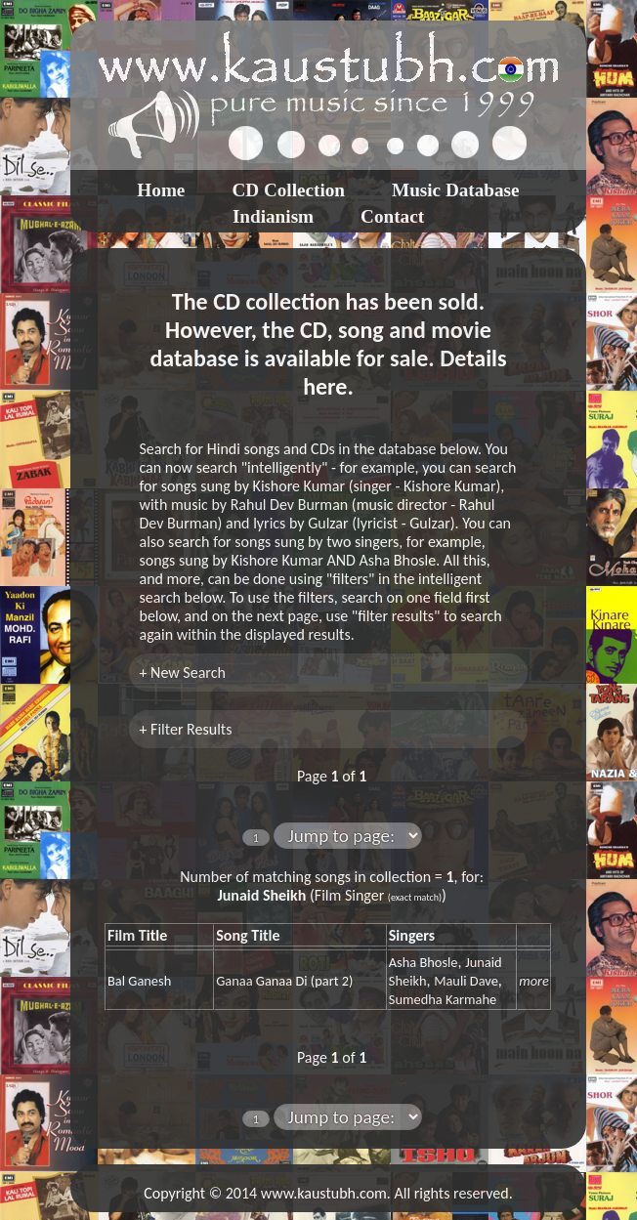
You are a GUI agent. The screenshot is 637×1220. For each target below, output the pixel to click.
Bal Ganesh (139, 980)
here (325, 386)
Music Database (456, 190)
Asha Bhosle (423, 962)
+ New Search (182, 672)
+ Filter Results (185, 729)
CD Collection (288, 190)
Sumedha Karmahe (442, 999)
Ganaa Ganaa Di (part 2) (284, 980)
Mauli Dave (466, 980)
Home (161, 190)
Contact (392, 216)
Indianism (273, 216)
